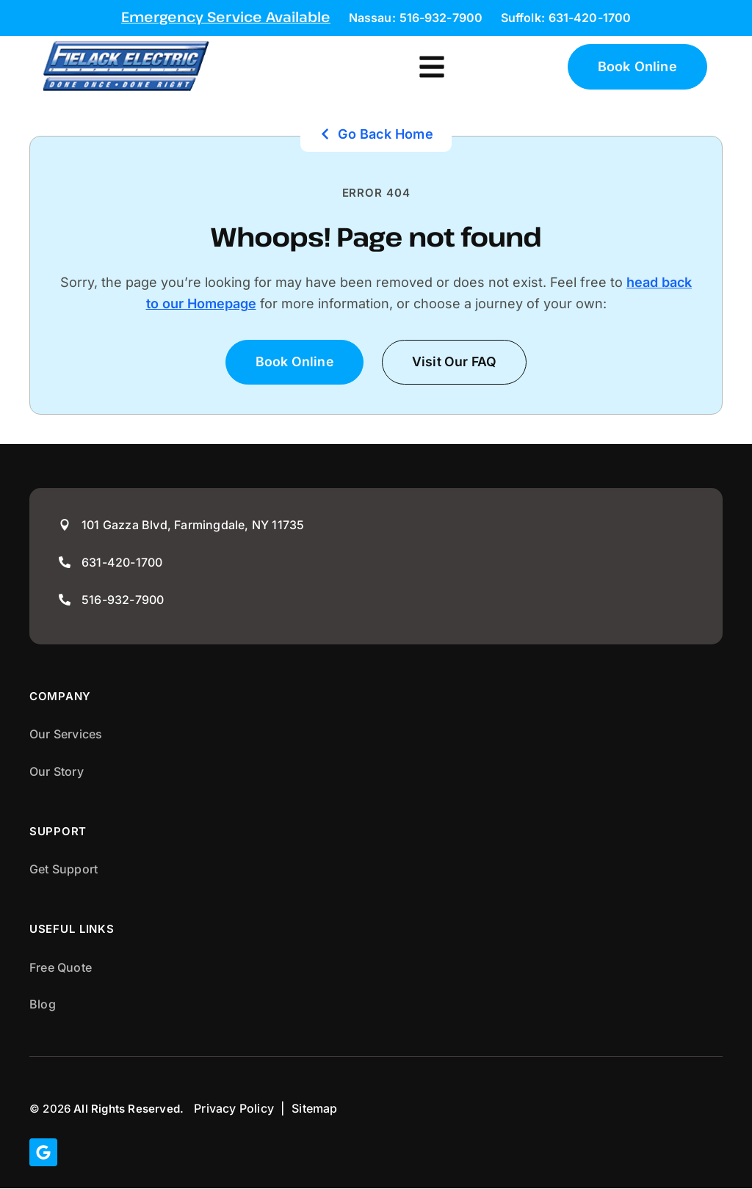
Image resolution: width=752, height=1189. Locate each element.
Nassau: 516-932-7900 (415, 17)
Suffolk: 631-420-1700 (566, 17)
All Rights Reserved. (128, 1109)
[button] (431, 66)
